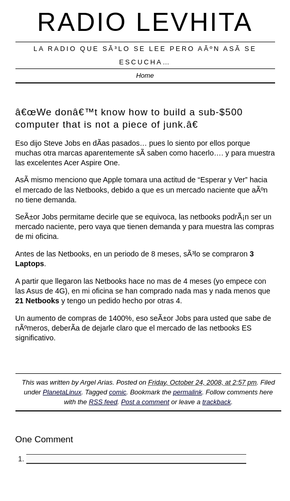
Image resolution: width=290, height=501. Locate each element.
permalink (187, 392)
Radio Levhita (145, 22)
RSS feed (103, 402)
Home (145, 75)
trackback (216, 402)
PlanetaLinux (62, 392)
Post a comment (145, 402)
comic (117, 392)
